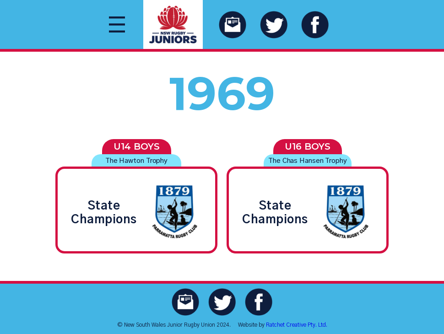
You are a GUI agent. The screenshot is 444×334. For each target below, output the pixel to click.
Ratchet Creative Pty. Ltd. (296, 325)
